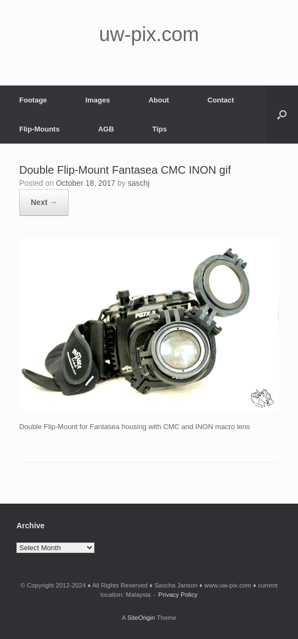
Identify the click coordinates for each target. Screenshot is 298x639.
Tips (160, 129)
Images (98, 100)
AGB (106, 129)
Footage (33, 100)
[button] (282, 114)
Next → (44, 202)
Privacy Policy (178, 594)
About (158, 100)
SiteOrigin (141, 617)
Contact (220, 100)
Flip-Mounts (39, 129)
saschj (139, 183)
